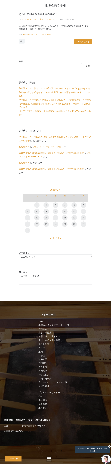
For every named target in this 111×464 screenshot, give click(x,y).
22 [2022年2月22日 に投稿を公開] (37, 224)
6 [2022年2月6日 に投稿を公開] (83, 205)
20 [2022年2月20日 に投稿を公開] (83, 218)
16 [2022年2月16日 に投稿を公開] (46, 218)
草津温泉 (48, 34)
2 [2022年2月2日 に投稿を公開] (46, 205)
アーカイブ (24, 253)
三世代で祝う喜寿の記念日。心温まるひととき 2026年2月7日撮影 (51, 153)
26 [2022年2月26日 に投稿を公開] (74, 224)
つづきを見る (83, 42)
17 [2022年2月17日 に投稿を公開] (55, 218)
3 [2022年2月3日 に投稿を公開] (55, 205)
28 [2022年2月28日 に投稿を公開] (27, 230)
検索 (21, 61)
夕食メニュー (39, 34)
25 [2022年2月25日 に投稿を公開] (65, 224)
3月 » (58, 238)
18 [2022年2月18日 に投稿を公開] (65, 218)
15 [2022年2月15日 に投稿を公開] (37, 218)
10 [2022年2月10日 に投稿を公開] (55, 211)
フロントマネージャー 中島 (32, 19)
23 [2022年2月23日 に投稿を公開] (46, 224)
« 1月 (52, 238)
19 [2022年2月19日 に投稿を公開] (74, 218)
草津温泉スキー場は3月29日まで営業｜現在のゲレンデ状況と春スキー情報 (55, 100)
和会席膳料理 (28, 34)
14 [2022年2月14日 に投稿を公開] (27, 218)
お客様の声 (24, 147)
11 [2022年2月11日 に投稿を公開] (65, 211)
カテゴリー (24, 272)
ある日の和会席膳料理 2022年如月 (38, 14)
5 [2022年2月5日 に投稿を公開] (74, 205)
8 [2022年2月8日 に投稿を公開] (36, 211)
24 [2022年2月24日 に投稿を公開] (55, 224)
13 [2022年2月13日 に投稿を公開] (83, 211)
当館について (52, 19)
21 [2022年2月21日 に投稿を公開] (27, 224)
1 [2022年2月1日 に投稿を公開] (36, 205)
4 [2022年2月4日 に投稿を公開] (64, 205)
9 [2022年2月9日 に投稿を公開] (46, 211)
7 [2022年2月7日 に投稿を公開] (27, 211)
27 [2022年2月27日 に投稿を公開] (83, 224)
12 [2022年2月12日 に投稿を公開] (74, 211)
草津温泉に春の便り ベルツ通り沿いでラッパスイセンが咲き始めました (54, 88)
